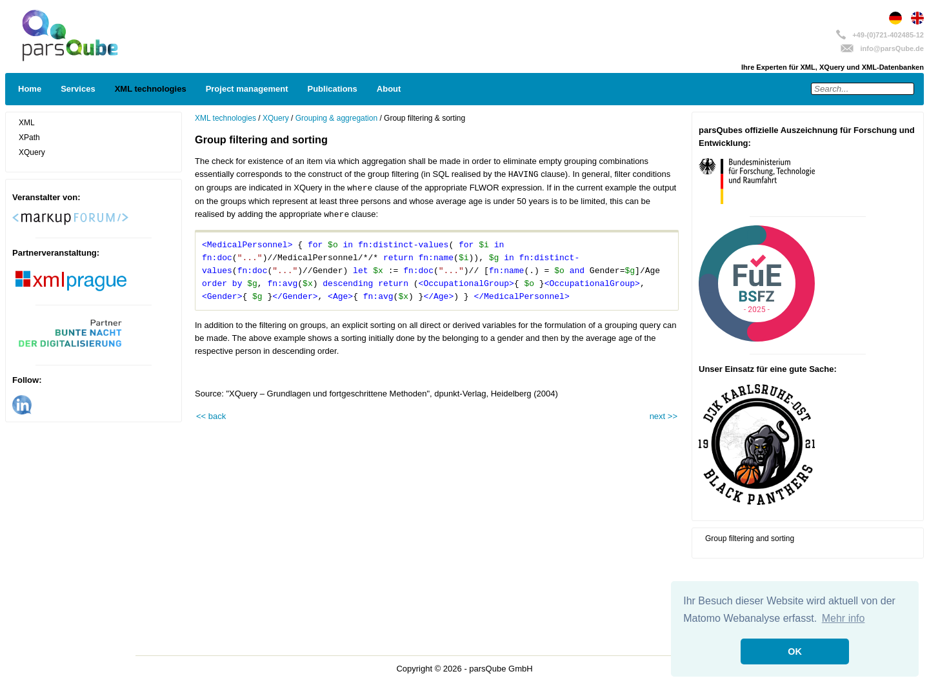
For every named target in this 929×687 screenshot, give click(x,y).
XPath (29, 137)
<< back (211, 416)
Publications (332, 89)
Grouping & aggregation (336, 118)
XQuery (32, 152)
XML (27, 122)
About (389, 89)
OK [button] (795, 651)
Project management (247, 89)
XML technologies (150, 89)
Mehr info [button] (843, 618)
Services (78, 89)
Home (29, 89)
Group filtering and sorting (749, 538)
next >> (663, 416)
